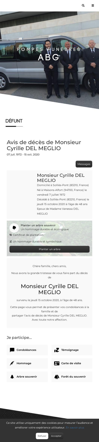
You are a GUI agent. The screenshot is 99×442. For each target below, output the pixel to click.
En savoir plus (75, 427)
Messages (84, 164)
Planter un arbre (49, 249)
